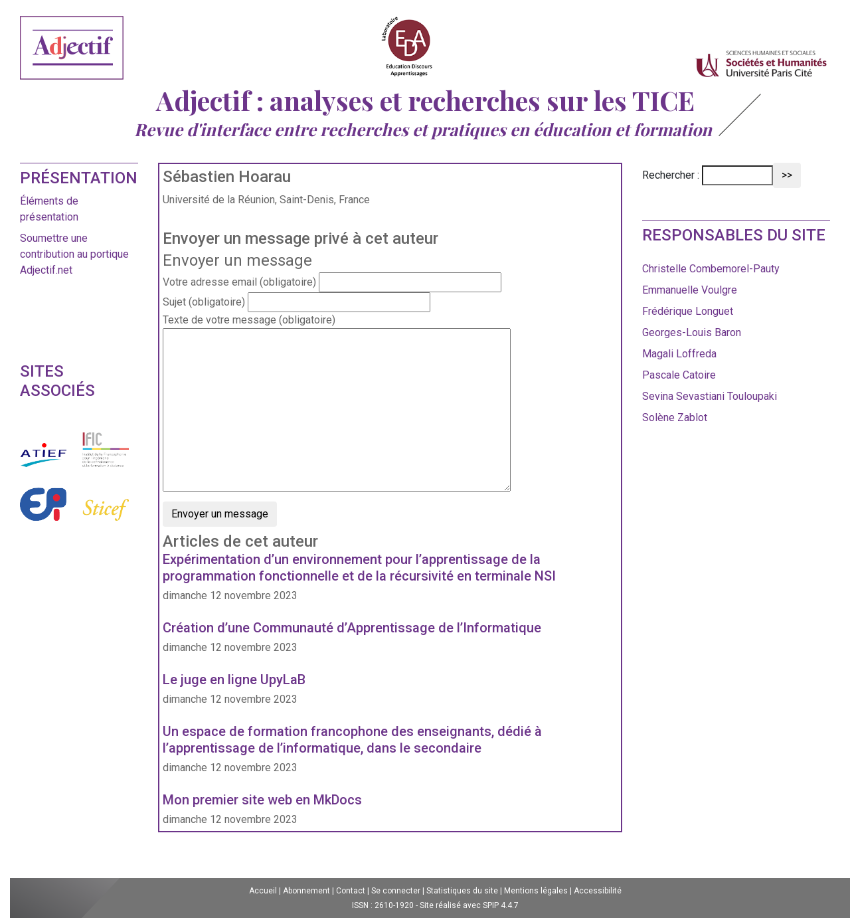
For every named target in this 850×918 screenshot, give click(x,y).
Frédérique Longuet (687, 311)
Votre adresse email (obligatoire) (239, 282)
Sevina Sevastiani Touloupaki (709, 396)
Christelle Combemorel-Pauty (711, 268)
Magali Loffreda (679, 353)
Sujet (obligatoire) (204, 302)
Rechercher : (670, 175)
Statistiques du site (462, 890)
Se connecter (395, 890)
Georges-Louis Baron (691, 332)
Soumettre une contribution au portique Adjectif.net (74, 254)
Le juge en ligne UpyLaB (234, 680)
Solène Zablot (674, 417)
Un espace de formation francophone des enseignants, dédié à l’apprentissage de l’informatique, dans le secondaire (352, 739)
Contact (350, 890)
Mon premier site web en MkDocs (262, 800)
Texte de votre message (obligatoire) (249, 320)
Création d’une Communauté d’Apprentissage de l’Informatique (352, 628)
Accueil (263, 890)
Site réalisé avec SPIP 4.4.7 (469, 905)
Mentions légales (536, 890)
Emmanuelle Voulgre (689, 290)
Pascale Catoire (679, 375)
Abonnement (306, 890)
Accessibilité (598, 890)
